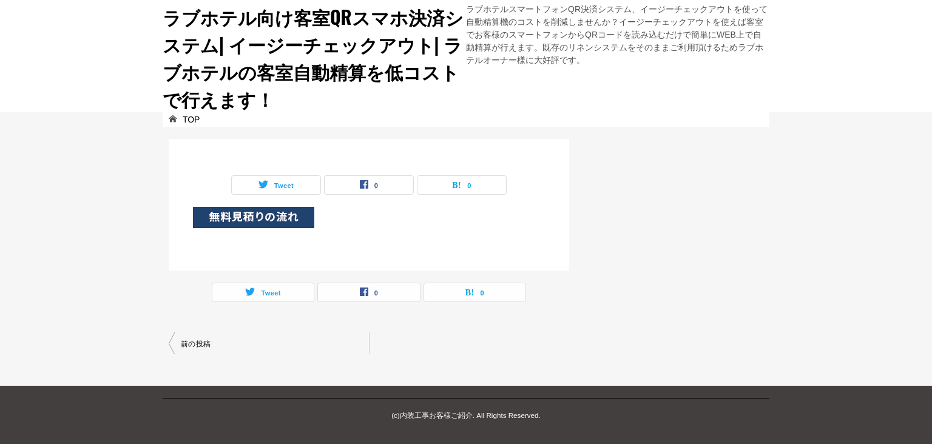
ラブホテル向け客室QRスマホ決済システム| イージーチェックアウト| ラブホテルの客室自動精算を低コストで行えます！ (313, 57)
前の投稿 (196, 344)
